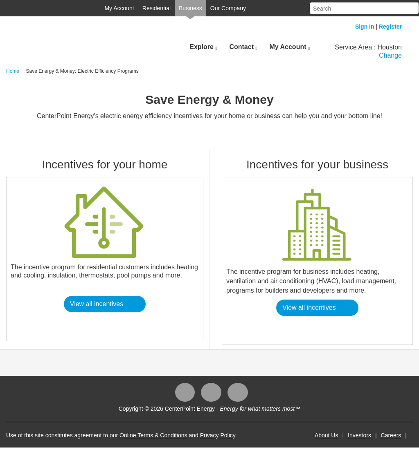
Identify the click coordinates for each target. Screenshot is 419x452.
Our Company (228, 8)
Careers (391, 435)
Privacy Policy (217, 435)
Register (390, 26)
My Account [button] (289, 47)
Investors (359, 435)
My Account (119, 8)
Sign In (364, 26)
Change (390, 55)
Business (190, 8)
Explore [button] (203, 47)
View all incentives (96, 303)
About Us (326, 435)
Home (12, 71)
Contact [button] (243, 47)
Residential (156, 8)
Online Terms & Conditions (153, 435)
